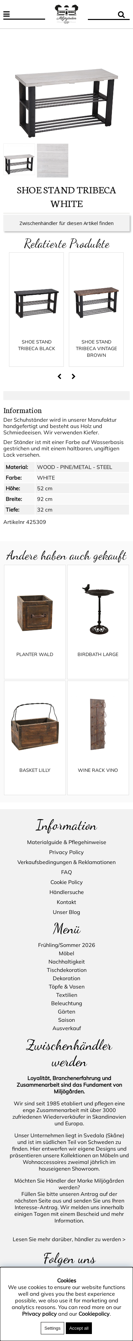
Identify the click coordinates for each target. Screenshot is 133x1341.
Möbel (66, 953)
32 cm (44, 516)
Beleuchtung (66, 1003)
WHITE (46, 484)
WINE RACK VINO (98, 777)
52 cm (44, 495)
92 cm (44, 505)
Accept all (79, 1328)
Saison (66, 1020)
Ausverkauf (66, 1028)
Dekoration (66, 978)
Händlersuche (66, 892)
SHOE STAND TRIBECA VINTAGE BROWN (96, 355)
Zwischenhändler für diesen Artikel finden (66, 229)
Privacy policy (39, 1313)
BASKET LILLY (34, 777)
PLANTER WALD (34, 661)
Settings (52, 1328)
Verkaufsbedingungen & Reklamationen (66, 862)
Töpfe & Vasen (67, 987)
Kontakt (66, 902)
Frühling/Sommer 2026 (66, 945)
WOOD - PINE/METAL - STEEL (74, 473)
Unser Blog (66, 912)
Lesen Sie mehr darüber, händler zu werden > (69, 1239)
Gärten (66, 1011)
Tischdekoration (67, 970)
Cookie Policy (66, 882)
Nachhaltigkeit (66, 962)
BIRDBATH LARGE (98, 661)
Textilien (66, 995)
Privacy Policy (66, 852)
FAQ (66, 872)
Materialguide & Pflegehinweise (66, 842)
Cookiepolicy (94, 1313)
